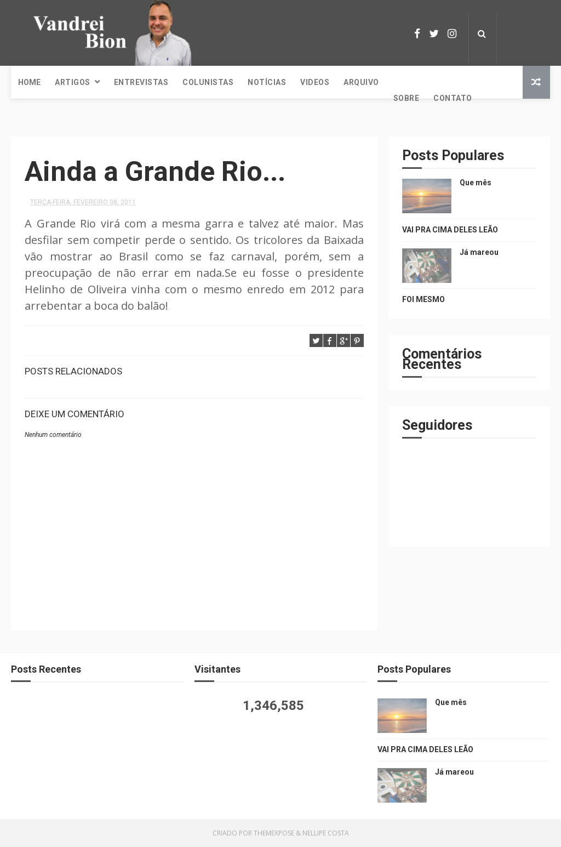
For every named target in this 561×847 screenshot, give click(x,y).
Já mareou (479, 252)
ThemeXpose (274, 833)
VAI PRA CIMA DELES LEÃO (450, 229)
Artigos (72, 82)
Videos (314, 82)
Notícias (267, 82)
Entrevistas (141, 82)
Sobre (406, 98)
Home (29, 82)
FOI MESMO (423, 299)
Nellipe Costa (325, 833)
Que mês (475, 182)
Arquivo (361, 82)
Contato (452, 98)
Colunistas (207, 82)
